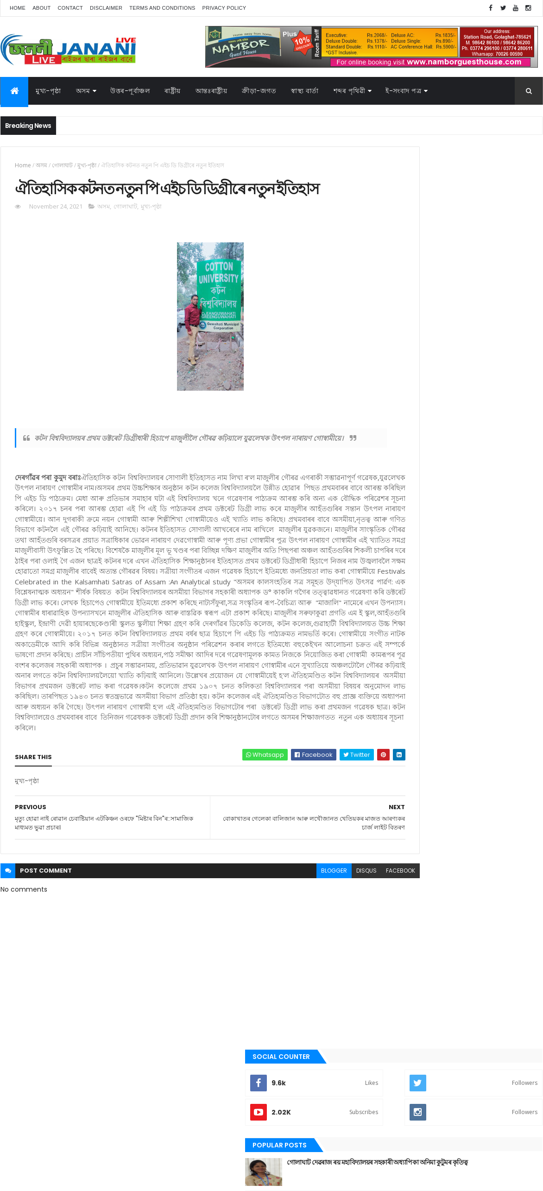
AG (20, 1179)
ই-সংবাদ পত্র (403, 90)
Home (17, 8)
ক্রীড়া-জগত (259, 90)
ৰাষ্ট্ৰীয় (172, 90)
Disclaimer (106, 8)
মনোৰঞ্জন (391, 725)
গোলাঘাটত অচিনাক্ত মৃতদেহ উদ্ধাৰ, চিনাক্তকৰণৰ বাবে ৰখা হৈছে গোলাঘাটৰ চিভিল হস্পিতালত (476, 339)
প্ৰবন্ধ (386, 694)
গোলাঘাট (62, 165)
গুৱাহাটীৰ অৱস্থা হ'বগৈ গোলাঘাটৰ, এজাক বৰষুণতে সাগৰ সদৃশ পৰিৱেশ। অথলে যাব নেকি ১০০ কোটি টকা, (479, 306)
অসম (83, 90)
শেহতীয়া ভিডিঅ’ (398, 804)
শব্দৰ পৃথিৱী (350, 90)
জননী (387, 679)
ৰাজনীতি (390, 757)
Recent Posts (416, 376)
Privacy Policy (224, 8)
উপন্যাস (389, 600)
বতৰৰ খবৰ (392, 710)
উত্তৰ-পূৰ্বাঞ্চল (130, 90)
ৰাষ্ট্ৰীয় (387, 773)
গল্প (384, 647)
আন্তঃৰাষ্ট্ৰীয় (211, 90)
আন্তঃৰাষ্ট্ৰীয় (393, 569)
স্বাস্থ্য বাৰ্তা (305, 90)
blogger (271, 962)
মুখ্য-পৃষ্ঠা (48, 90)
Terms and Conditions (162, 8)
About (41, 8)
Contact (70, 8)
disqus (303, 962)
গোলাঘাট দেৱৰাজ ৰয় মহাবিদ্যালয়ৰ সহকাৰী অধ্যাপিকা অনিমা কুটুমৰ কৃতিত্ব (469, 264)
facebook (337, 962)
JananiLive (49, 1170)
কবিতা (387, 616)
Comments (500, 376)
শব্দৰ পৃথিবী (392, 788)
